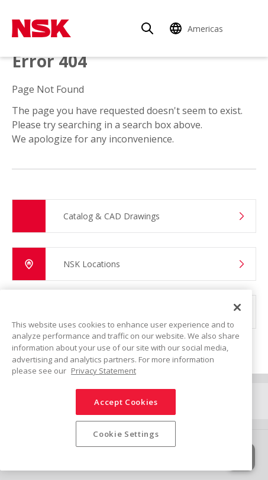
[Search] (147, 28)
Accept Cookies (125, 402)
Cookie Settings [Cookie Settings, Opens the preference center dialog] (126, 434)
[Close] (237, 307)
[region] (126, 380)
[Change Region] (198, 28)
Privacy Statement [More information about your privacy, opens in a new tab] (103, 370)
